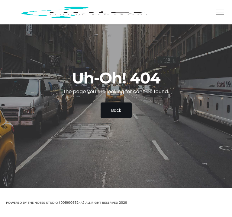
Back (116, 110)
